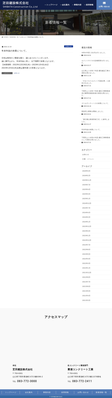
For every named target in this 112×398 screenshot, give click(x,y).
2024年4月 (86, 212)
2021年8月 (86, 277)
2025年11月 (86, 180)
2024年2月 (86, 217)
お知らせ (69, 46)
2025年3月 (86, 194)
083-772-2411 (82, 381)
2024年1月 (86, 222)
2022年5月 (86, 254)
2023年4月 (86, 231)
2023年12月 (86, 226)
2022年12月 (86, 240)
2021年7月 (86, 282)
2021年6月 (86, 286)
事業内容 (77, 5)
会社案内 (65, 5)
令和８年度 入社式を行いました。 (94, 52)
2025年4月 (86, 189)
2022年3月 (86, 263)
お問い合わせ (104, 6)
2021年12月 (86, 272)
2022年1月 (86, 268)
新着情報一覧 (101, 392)
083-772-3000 (27, 381)
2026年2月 (86, 175)
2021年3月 (86, 300)
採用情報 (89, 5)
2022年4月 (86, 259)
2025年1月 (86, 198)
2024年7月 (86, 208)
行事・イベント (88, 159)
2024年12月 (86, 203)
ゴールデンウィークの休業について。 (95, 103)
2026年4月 (86, 171)
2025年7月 (86, 185)
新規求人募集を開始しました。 (93, 111)
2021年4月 (86, 295)
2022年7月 (86, 245)
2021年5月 (86, 291)
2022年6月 (86, 249)
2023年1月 (86, 235)
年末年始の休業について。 (91, 129)
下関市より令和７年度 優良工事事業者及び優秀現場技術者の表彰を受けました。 (96, 93)
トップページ (52, 5)
